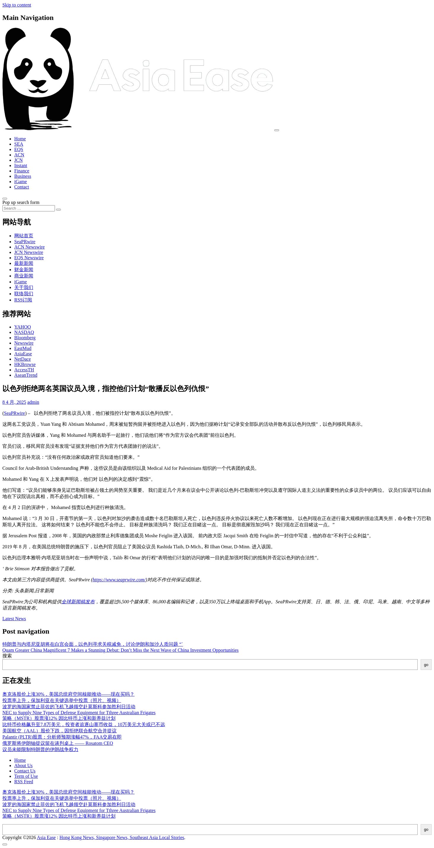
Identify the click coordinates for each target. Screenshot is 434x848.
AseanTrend (25, 375)
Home (20, 138)
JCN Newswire (28, 252)
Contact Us (25, 770)
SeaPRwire (24, 241)
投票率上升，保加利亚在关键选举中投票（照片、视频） (61, 700)
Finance (21, 170)
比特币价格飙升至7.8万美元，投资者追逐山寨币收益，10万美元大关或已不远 (83, 724)
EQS (18, 149)
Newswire (24, 343)
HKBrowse (25, 364)
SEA (18, 144)
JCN (18, 160)
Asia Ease (46, 837)
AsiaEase (23, 353)
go (426, 664)
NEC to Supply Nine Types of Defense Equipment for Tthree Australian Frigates (79, 712)
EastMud (22, 348)
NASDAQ (24, 332)
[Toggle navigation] (276, 130)
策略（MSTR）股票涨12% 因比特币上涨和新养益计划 (58, 718)
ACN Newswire (29, 246)
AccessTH (24, 369)
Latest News (14, 618)
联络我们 (23, 293)
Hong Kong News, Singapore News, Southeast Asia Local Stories (121, 837)
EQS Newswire (29, 257)
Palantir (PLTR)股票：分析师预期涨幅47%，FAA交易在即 (62, 736)
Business (22, 176)
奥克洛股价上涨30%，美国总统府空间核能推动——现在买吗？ (68, 694)
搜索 (7, 655)
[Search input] (28, 208)
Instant (20, 165)
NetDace (22, 359)
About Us (23, 765)
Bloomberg (25, 337)
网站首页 (23, 235)
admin (33, 402)
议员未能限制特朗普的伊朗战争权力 (40, 749)
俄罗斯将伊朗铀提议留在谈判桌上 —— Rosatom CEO (57, 743)
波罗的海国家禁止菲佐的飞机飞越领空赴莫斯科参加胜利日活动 (68, 706)
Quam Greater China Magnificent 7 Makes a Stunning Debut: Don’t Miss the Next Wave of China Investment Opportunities (120, 650)
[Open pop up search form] (4, 199)
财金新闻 (23, 269)
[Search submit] (58, 210)
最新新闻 (23, 263)
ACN (19, 154)
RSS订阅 (23, 299)
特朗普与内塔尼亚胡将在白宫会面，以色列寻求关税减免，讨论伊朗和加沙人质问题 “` (92, 644)
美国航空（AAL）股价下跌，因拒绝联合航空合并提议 (59, 730)
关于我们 (23, 287)
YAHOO (22, 326)
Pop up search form (20, 202)
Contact (21, 186)
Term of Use (26, 776)
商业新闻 (23, 275)
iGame (20, 181)
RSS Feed (23, 781)
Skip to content (16, 4)
